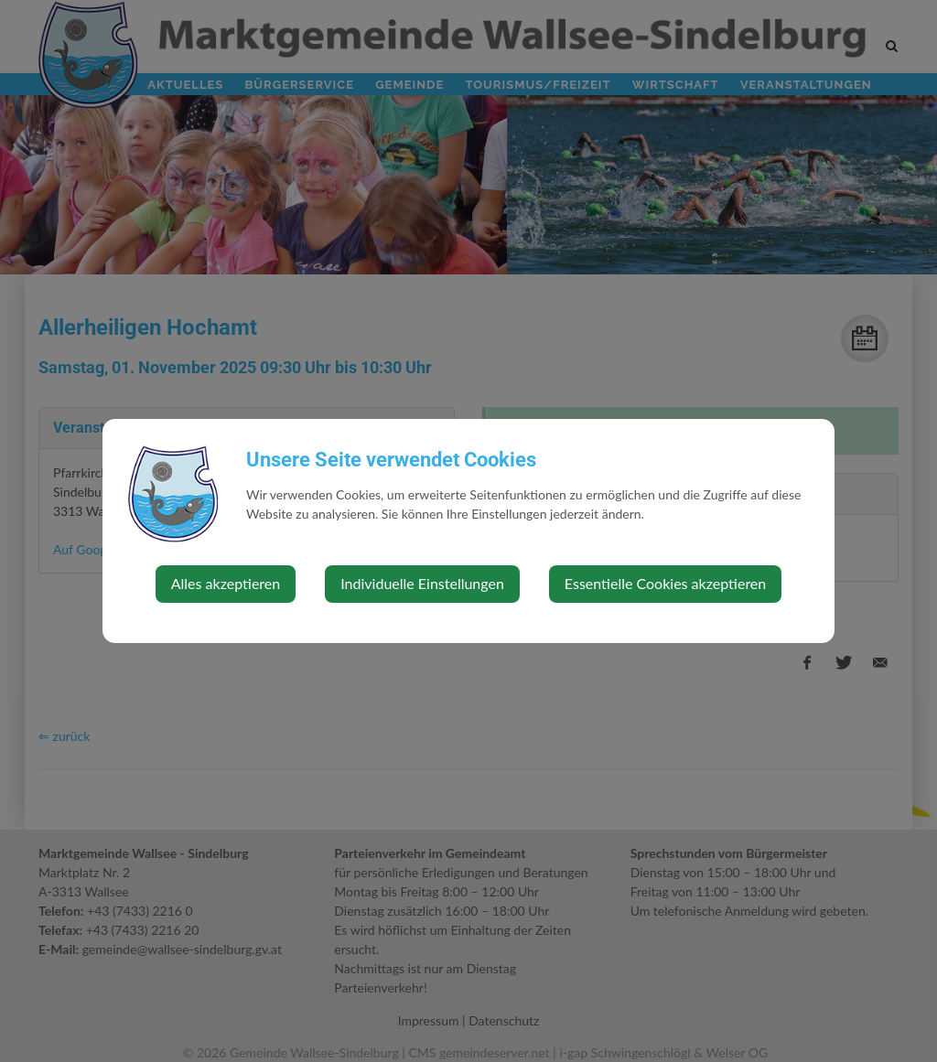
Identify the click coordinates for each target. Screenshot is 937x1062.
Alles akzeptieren (225, 583)
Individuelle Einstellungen (422, 583)
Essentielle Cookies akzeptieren (665, 583)
